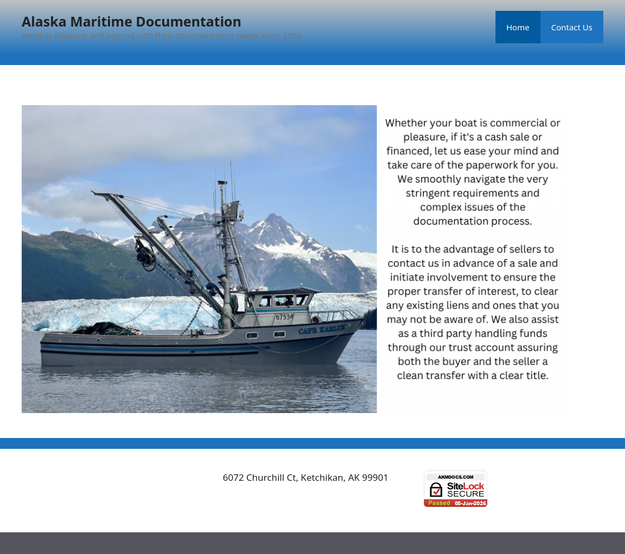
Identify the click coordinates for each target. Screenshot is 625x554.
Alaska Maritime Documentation (131, 21)
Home (518, 27)
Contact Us (571, 27)
